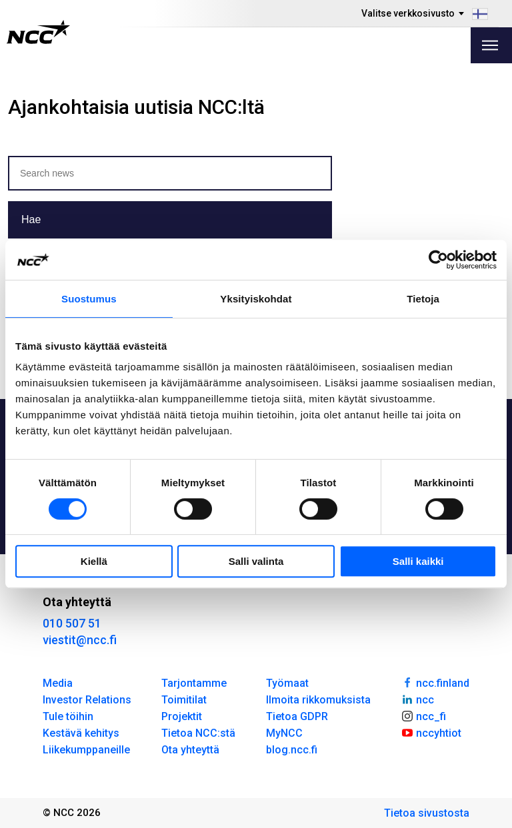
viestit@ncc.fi (80, 640)
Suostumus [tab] (89, 298)
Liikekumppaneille (86, 749)
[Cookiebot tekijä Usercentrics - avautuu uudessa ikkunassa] (438, 260)
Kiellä (94, 561)
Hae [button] (31, 219)
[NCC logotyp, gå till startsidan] (38, 32)
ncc (417, 698)
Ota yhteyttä (190, 749)
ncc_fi (423, 715)
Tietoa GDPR (297, 716)
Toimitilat (184, 699)
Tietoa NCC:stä (198, 733)
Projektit (181, 716)
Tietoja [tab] (423, 298)
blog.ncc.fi (291, 749)
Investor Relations (87, 699)
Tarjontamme (194, 683)
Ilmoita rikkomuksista (318, 699)
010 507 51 (72, 623)
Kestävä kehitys (81, 733)
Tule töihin (68, 716)
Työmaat (287, 683)
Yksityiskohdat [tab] (255, 298)
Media (58, 683)
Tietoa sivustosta (426, 813)
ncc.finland (435, 682)
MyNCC (284, 733)
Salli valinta (256, 561)
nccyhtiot (431, 732)
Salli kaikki (418, 561)
